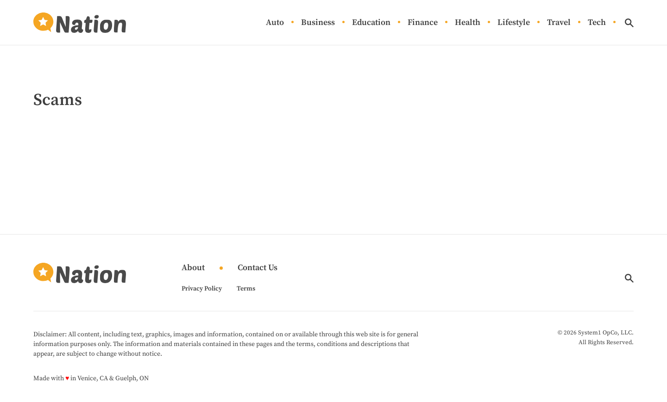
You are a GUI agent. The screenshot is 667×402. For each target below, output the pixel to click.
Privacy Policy (202, 288)
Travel (559, 23)
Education (371, 23)
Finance (423, 23)
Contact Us (257, 268)
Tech (597, 23)
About (193, 268)
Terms (246, 288)
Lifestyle (513, 23)
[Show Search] (629, 23)
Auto (275, 23)
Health (467, 23)
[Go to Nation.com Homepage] (79, 22)
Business (318, 23)
